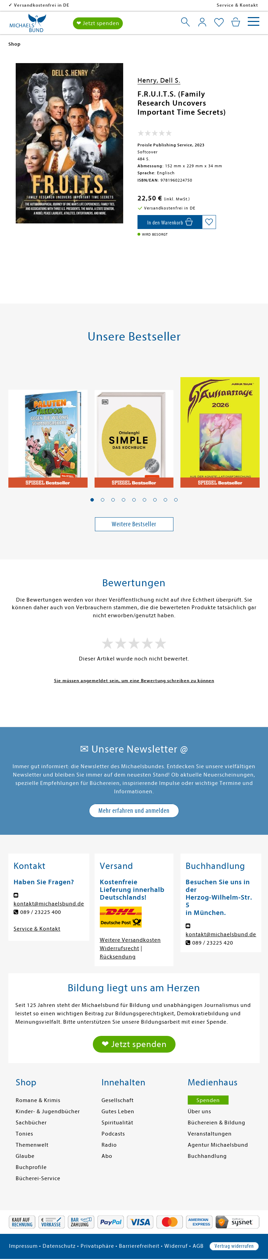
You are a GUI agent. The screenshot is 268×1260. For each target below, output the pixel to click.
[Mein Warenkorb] (236, 21)
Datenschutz (59, 1246)
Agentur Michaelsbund (218, 1145)
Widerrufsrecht (119, 948)
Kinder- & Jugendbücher (48, 1111)
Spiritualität (117, 1123)
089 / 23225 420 (212, 943)
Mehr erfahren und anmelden (134, 811)
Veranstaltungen (210, 1134)
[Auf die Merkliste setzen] (209, 222)
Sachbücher (31, 1123)
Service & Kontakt (237, 5)
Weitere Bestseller (134, 524)
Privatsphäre (97, 1246)
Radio (109, 1145)
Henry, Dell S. (158, 80)
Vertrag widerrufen (234, 1246)
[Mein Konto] (202, 21)
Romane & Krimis (38, 1100)
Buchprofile (31, 1167)
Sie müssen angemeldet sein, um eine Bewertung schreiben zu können (134, 680)
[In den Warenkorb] (169, 222)
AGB (198, 1246)
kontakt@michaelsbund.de (49, 904)
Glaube (25, 1156)
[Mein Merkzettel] (219, 22)
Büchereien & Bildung (216, 1123)
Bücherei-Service (38, 1178)
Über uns (199, 1111)
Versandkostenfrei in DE (86, 5)
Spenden (208, 1100)
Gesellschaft (118, 1100)
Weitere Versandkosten (130, 940)
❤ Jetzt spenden (97, 23)
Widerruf (176, 1246)
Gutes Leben (118, 1111)
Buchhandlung (207, 1156)
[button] (92, 500)
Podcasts (113, 1134)
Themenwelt (32, 1145)
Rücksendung (118, 957)
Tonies (24, 1134)
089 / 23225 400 (40, 912)
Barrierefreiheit (139, 1246)
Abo (107, 1156)
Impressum (23, 1246)
